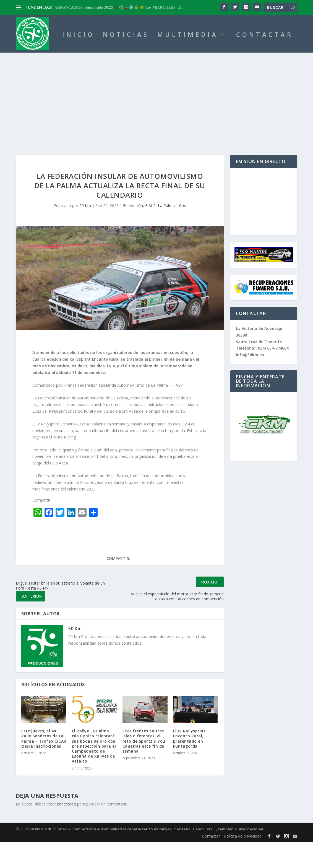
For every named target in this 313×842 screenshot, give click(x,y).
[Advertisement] (156, 94)
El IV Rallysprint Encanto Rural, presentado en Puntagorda (189, 738)
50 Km (85, 205)
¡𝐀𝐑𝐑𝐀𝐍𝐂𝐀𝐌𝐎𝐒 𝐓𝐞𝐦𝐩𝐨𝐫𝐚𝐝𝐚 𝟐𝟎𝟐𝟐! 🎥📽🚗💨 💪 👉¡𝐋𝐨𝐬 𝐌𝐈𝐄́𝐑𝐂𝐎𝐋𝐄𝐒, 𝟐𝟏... (119, 7)
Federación (133, 205)
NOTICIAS (126, 35)
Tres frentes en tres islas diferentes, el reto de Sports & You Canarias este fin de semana (143, 741)
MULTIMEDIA (187, 35)
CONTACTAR (264, 35)
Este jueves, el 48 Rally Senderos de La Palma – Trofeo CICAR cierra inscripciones (43, 738)
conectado (66, 804)
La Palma (166, 205)
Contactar (211, 836)
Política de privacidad (243, 836)
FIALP (150, 205)
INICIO (78, 35)
